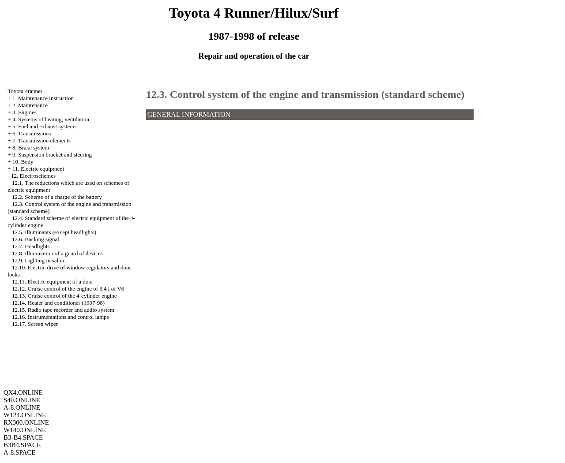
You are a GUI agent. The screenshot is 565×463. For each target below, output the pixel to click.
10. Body (23, 161)
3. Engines (24, 112)
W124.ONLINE (25, 414)
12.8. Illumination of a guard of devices (57, 253)
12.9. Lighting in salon (38, 260)
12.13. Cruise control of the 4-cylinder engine (64, 295)
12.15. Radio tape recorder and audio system (63, 309)
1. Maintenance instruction (43, 98)
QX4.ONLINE (23, 392)
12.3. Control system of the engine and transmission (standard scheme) (305, 94)
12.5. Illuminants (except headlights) (54, 232)
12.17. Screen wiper (35, 324)
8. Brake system (30, 147)
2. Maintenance (30, 105)
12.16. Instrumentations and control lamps (60, 317)
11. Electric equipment (38, 168)
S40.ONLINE (22, 399)
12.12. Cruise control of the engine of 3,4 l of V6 (68, 288)
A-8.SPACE (19, 452)
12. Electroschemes (33, 175)
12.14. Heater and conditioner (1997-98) (58, 302)
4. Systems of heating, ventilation (50, 119)
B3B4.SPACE (22, 444)
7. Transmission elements (41, 140)
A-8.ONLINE (22, 407)
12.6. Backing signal (35, 239)
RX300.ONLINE (26, 422)
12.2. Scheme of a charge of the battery (57, 197)
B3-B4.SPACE (23, 437)
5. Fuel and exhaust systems (44, 126)
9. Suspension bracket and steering (52, 154)
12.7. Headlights (31, 246)
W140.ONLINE (25, 429)
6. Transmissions (31, 133)
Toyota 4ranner (25, 91)
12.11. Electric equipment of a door (52, 281)
